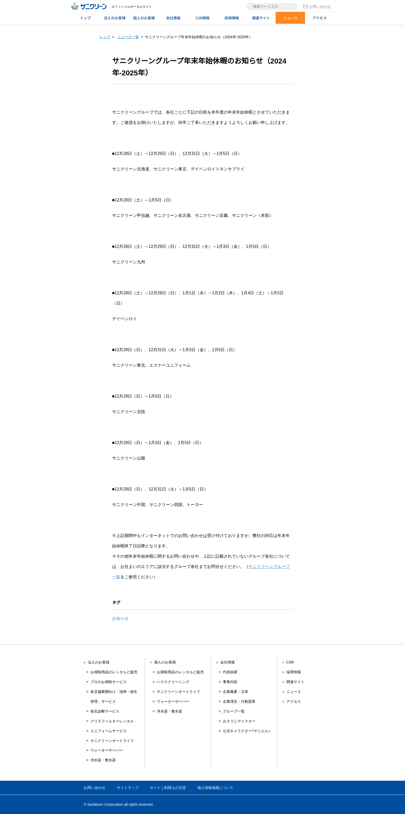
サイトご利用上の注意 (168, 788)
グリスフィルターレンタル (112, 721)
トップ (85, 17)
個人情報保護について (215, 788)
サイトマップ (127, 788)
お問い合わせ (317, 7)
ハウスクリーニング (173, 682)
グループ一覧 (234, 711)
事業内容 (230, 682)
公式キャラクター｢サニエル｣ (246, 731)
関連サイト (261, 17)
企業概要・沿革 (235, 692)
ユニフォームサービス (108, 731)
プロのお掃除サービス (108, 682)
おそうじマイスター (239, 721)
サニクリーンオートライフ (112, 741)
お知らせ (120, 618)
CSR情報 (202, 17)
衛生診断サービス (104, 711)
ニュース (290, 17)
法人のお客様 (115, 17)
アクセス (320, 17)
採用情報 (231, 17)
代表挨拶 (230, 672)
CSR (290, 662)
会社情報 (173, 17)
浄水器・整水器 (103, 760)
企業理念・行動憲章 (239, 701)
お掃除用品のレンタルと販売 (113, 672)
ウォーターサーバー (106, 750)
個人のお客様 (144, 17)
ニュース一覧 (128, 37)
